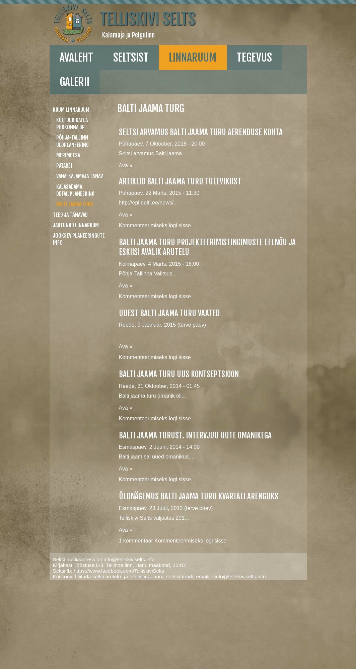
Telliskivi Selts (147, 19)
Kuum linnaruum (71, 109)
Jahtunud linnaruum (76, 225)
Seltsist (131, 57)
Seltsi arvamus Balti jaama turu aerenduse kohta (201, 132)
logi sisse (180, 225)
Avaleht (76, 57)
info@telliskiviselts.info (128, 559)
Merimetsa (68, 155)
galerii (74, 82)
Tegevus (254, 57)
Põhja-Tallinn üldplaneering (72, 141)
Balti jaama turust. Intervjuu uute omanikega (195, 435)
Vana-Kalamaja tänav (79, 176)
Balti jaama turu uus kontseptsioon (179, 374)
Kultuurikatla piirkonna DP (72, 124)
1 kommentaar (136, 540)
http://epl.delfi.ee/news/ (146, 202)
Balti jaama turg (74, 204)
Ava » (126, 165)
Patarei (64, 165)
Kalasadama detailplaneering (75, 190)
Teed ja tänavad (70, 215)
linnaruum (192, 57)
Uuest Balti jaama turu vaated (169, 313)
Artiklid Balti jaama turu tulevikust (180, 181)
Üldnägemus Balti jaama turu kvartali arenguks (198, 496)
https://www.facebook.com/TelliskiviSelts (119, 571)
